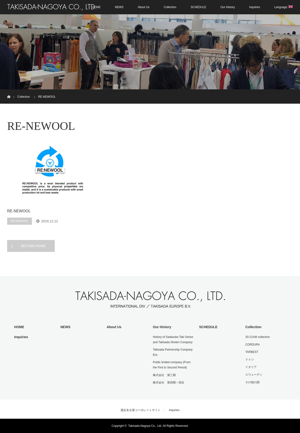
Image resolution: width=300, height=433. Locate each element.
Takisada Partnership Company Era (173, 352)
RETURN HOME (33, 246)
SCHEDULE (198, 7)
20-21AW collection (257, 337)
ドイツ (249, 359)
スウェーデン (253, 374)
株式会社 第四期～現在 (168, 382)
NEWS (119, 7)
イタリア (251, 367)
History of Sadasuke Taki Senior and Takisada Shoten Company (173, 339)
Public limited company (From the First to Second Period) (171, 365)
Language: (283, 7)
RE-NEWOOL (19, 211)
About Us (143, 7)
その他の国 (252, 382)
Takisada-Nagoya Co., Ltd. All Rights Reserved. (158, 426)
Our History (227, 7)
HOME (19, 327)
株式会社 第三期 (164, 375)
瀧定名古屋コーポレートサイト (140, 410)
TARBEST (251, 352)
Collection (170, 7)
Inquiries (254, 7)
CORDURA (252, 344)
